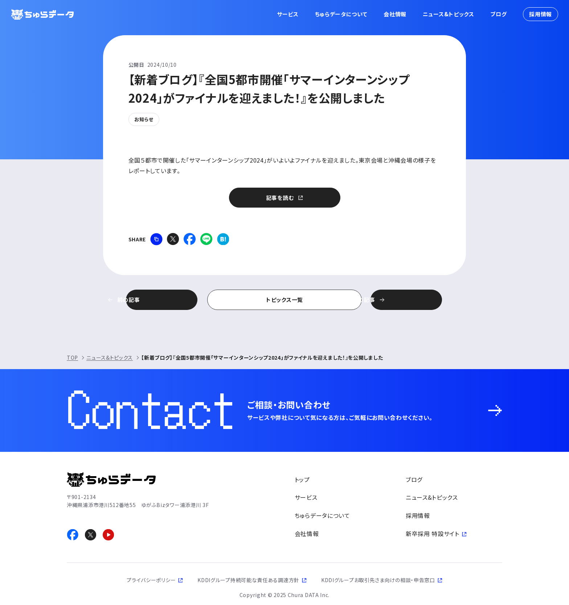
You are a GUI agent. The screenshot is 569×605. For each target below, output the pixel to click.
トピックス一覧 (284, 299)
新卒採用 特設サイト (432, 533)
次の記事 (402, 299)
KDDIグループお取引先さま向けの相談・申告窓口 (378, 580)
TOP (72, 357)
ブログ (498, 14)
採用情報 (540, 14)
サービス (288, 14)
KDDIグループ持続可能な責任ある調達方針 (248, 580)
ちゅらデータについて (341, 14)
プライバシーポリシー (151, 580)
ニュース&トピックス (448, 14)
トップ (302, 479)
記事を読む (280, 197)
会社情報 (395, 14)
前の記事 (167, 299)
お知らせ (143, 119)
